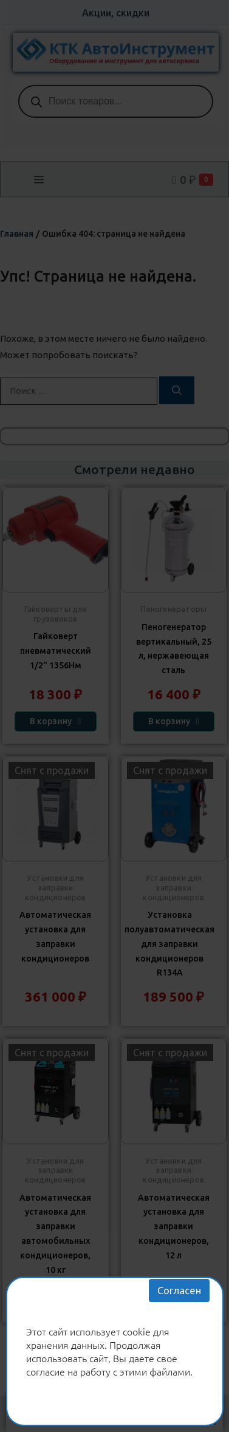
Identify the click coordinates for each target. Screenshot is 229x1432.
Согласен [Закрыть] (179, 1290)
